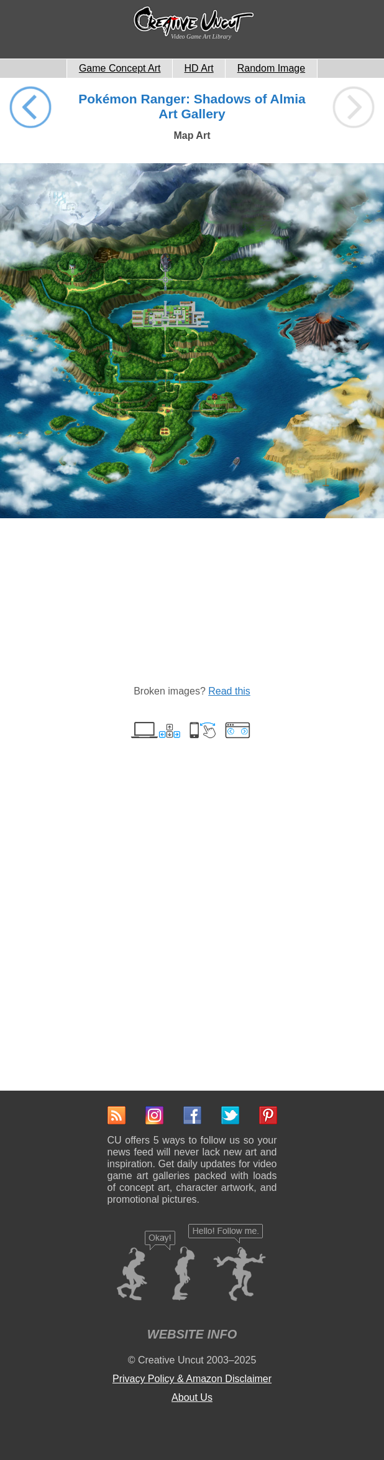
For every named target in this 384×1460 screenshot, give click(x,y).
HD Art (199, 68)
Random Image (271, 68)
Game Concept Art (120, 68)
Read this (229, 691)
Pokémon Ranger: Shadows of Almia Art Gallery (192, 106)
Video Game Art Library (201, 36)
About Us (192, 1397)
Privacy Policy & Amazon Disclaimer (192, 1378)
